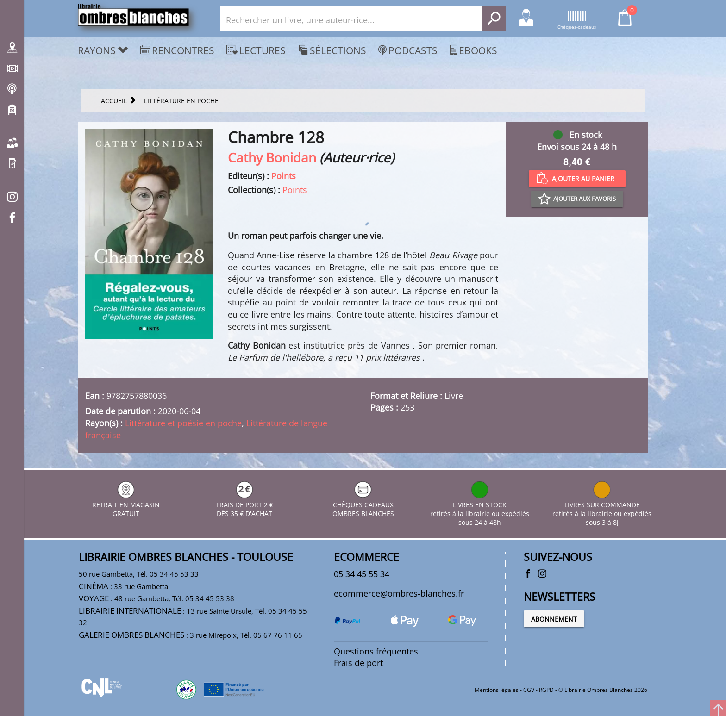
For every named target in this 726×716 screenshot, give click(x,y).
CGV (528, 690)
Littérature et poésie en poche (183, 423)
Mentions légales (497, 690)
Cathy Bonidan (272, 157)
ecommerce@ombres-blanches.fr (399, 593)
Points (283, 175)
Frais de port (358, 662)
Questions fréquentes (376, 651)
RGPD (546, 690)
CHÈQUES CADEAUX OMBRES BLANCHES (363, 505)
